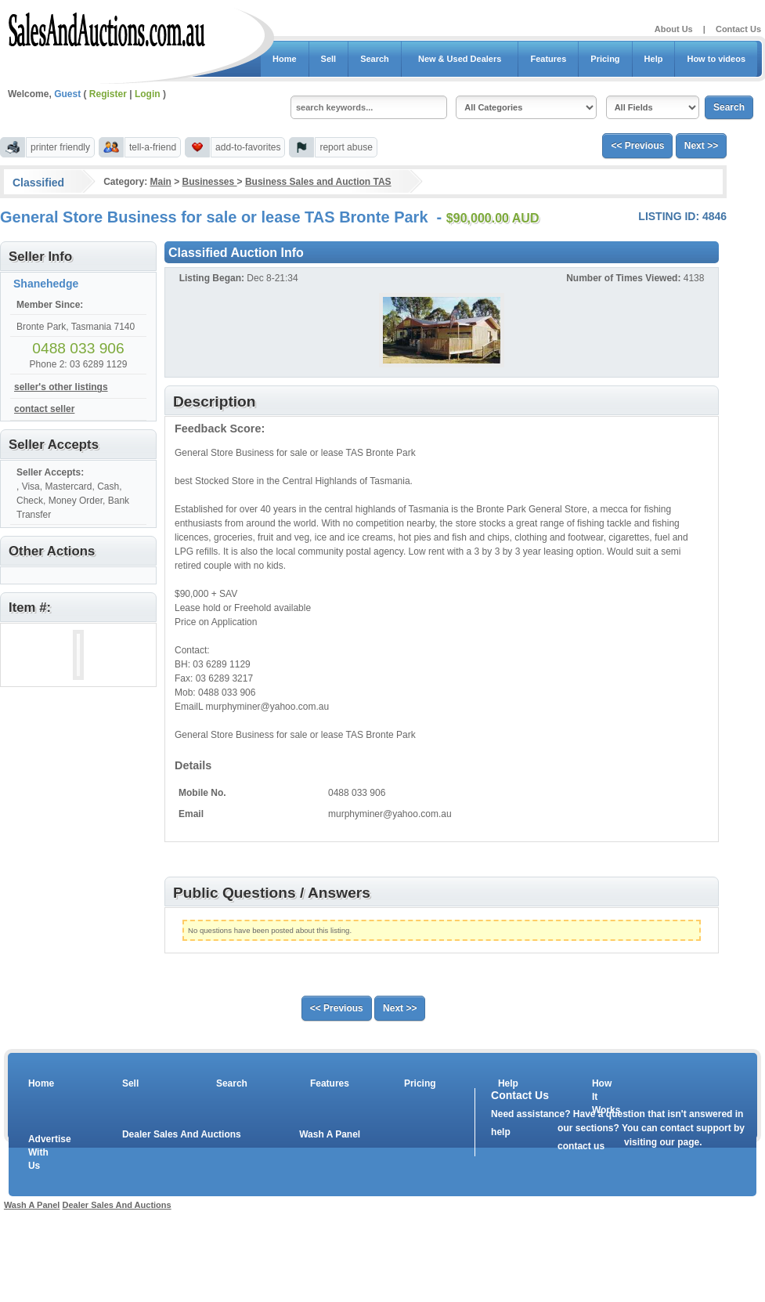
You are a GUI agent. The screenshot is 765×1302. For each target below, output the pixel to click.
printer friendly (60, 147)
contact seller (44, 408)
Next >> (701, 145)
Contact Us (738, 29)
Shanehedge (45, 283)
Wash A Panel (329, 1134)
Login (148, 94)
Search (374, 58)
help (501, 1132)
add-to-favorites (247, 147)
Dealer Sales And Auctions (181, 1134)
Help (653, 58)
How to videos (716, 58)
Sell (329, 58)
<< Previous (637, 145)
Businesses (209, 181)
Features (548, 58)
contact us (581, 1146)
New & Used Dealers (460, 58)
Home (284, 58)
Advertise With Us (40, 1152)
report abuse (345, 147)
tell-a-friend (152, 147)
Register (108, 94)
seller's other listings (61, 387)
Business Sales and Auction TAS (318, 181)
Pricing (604, 58)
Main (160, 181)
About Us (674, 29)
